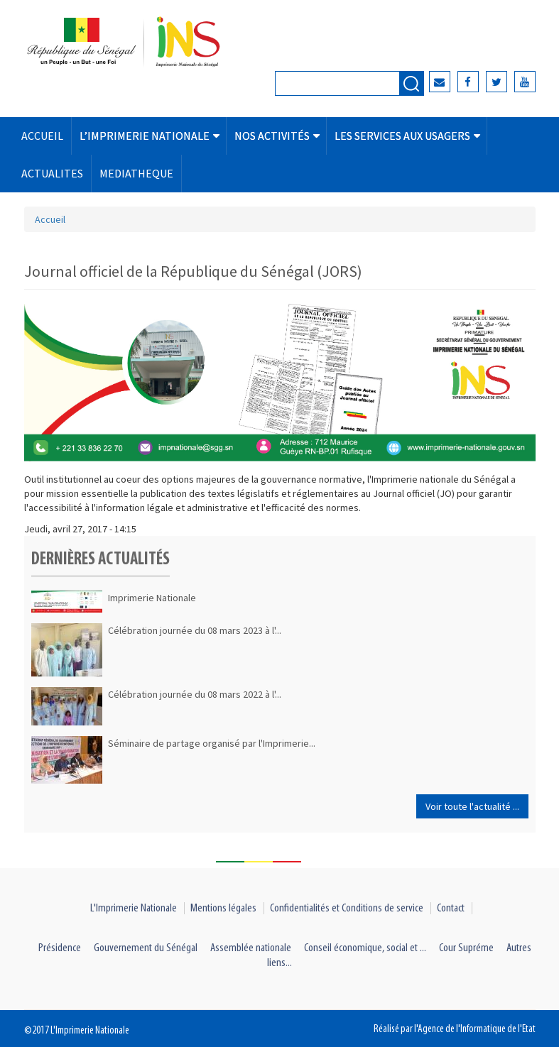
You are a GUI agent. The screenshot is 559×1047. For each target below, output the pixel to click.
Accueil (50, 219)
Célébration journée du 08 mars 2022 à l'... (194, 694)
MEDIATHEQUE (136, 173)
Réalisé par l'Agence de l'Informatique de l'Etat (455, 1029)
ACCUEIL (42, 135)
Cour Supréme (466, 948)
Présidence (59, 948)
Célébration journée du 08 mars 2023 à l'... (194, 630)
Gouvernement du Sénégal (145, 948)
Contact (451, 908)
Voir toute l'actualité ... (472, 806)
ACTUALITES (52, 173)
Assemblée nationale (250, 948)
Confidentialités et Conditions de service (346, 908)
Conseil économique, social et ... (365, 948)
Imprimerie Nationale (152, 597)
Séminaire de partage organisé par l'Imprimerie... (211, 743)
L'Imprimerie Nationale (133, 908)
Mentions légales (223, 908)
